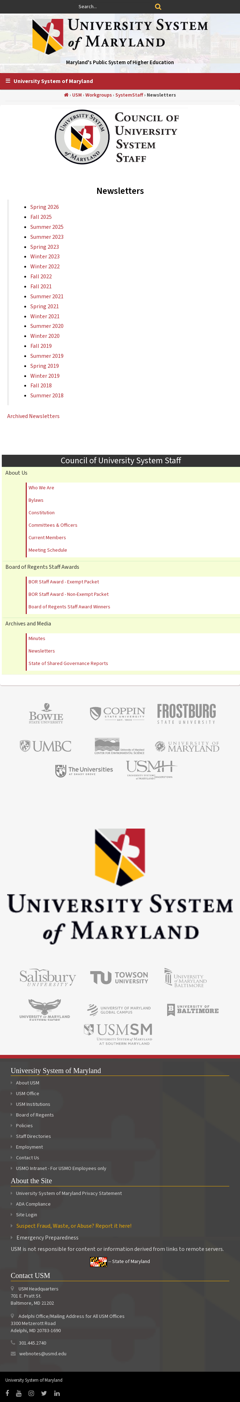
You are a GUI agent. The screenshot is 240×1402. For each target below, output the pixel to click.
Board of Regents (32, 1115)
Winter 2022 (45, 266)
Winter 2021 (45, 316)
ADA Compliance (33, 1204)
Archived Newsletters (33, 416)
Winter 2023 (45, 257)
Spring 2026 (44, 207)
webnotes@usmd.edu (42, 1353)
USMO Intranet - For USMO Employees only (58, 1168)
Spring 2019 (44, 366)
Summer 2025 (47, 227)
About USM (25, 1083)
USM (77, 95)
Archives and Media (28, 624)
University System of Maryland (53, 81)
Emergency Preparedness (47, 1238)
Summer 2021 (47, 296)
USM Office (25, 1093)
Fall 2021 (41, 286)
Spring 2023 (44, 247)
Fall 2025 (41, 217)
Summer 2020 (47, 326)
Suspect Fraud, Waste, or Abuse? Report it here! (73, 1226)
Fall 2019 (41, 346)
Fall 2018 (41, 386)
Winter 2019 (45, 376)
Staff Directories (31, 1136)
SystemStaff (129, 95)
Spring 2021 (44, 306)
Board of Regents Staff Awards (42, 567)
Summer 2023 (47, 237)
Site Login (26, 1214)
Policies (22, 1125)
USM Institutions (30, 1104)
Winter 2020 (45, 336)
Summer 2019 (47, 356)
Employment (27, 1147)
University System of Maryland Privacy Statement (69, 1193)
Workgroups (98, 95)
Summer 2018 (47, 396)
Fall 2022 (41, 276)
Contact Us (25, 1157)
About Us (16, 473)
